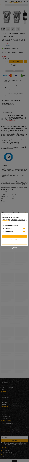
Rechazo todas (14, 243)
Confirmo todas (14, 236)
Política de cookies (5, 220)
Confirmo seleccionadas (14, 239)
